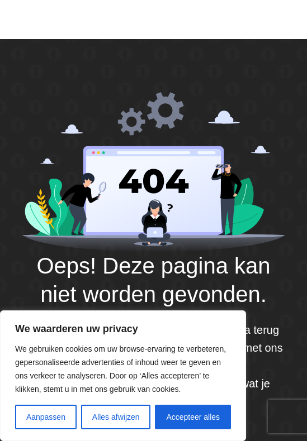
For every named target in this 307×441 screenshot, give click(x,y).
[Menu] (283, 20)
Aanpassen (45, 417)
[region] (123, 375)
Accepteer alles (193, 417)
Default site (56, 19)
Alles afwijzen (116, 417)
